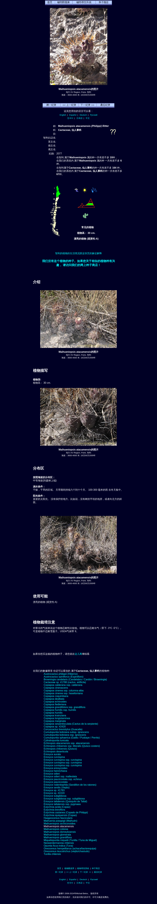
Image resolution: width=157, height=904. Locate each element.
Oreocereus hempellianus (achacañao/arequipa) (70, 848)
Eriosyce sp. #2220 (54, 793)
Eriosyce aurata (52, 754)
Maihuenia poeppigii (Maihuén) (60, 820)
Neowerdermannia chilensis (59, 843)
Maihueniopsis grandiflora (58, 837)
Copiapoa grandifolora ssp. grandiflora (64, 707)
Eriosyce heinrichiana (55, 771)
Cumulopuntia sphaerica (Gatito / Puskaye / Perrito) (72, 737)
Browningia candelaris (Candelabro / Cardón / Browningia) (75, 679)
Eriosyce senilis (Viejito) (57, 787)
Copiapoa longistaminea (57, 718)
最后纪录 (98, 872)
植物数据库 (69, 868)
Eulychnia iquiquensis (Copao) (60, 815)
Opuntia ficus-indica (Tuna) (58, 845)
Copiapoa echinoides (55, 701)
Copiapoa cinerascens (56, 687)
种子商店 (96, 868)
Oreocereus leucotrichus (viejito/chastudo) (67, 851)
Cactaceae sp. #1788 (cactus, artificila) (65, 682)
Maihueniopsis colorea (56, 829)
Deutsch (83, 115)
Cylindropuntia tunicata (56, 740)
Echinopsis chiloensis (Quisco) (60, 748)
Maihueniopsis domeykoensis (60, 832)
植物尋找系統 (83, 868)
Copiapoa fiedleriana (55, 704)
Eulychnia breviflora (54, 809)
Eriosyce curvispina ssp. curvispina (63, 760)
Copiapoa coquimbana (56, 696)
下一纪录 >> (85, 872)
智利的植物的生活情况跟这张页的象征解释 (78, 253)
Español (72, 115)
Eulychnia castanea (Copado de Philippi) (66, 812)
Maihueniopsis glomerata (57, 834)
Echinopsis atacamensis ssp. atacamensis (67, 743)
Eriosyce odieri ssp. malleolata (60, 776)
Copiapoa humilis (53, 712)
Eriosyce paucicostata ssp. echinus (63, 779)
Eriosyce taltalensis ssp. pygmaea (62, 804)
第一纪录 (59, 872)
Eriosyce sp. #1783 (54, 790)
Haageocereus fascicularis (58, 818)
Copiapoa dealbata (54, 699)
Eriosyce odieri (52, 773)
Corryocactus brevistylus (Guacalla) (63, 729)
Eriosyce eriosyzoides (55, 768)
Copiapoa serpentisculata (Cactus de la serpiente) (71, 723)
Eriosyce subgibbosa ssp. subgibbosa (64, 798)
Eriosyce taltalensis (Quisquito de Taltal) (65, 801)
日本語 (79, 118)
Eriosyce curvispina (54, 757)
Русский (93, 115)
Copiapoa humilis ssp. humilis (60, 710)
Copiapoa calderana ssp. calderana (63, 685)
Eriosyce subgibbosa (55, 796)
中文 (88, 118)
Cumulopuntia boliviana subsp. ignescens (66, 732)
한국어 (70, 118)
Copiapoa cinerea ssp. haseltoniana (63, 693)
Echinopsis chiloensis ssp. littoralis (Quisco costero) (72, 746)
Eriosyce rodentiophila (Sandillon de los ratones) (70, 784)
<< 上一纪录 (71, 872)
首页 (59, 868)
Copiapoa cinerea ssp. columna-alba (64, 690)
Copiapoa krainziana (55, 715)
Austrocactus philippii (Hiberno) (61, 674)
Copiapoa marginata (55, 721)
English (63, 115)
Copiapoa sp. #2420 (55, 726)
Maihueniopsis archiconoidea (59, 823)
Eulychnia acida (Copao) (57, 807)
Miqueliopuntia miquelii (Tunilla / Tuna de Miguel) (70, 840)
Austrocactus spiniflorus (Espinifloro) (63, 676)
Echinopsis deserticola (56, 751)
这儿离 (78, 654)
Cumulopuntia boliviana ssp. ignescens (65, 735)
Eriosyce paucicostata (56, 782)
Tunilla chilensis (52, 854)
